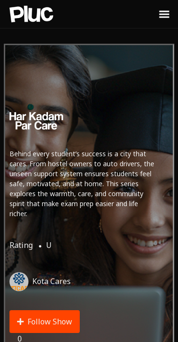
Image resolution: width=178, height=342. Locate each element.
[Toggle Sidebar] (164, 14)
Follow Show (44, 321)
